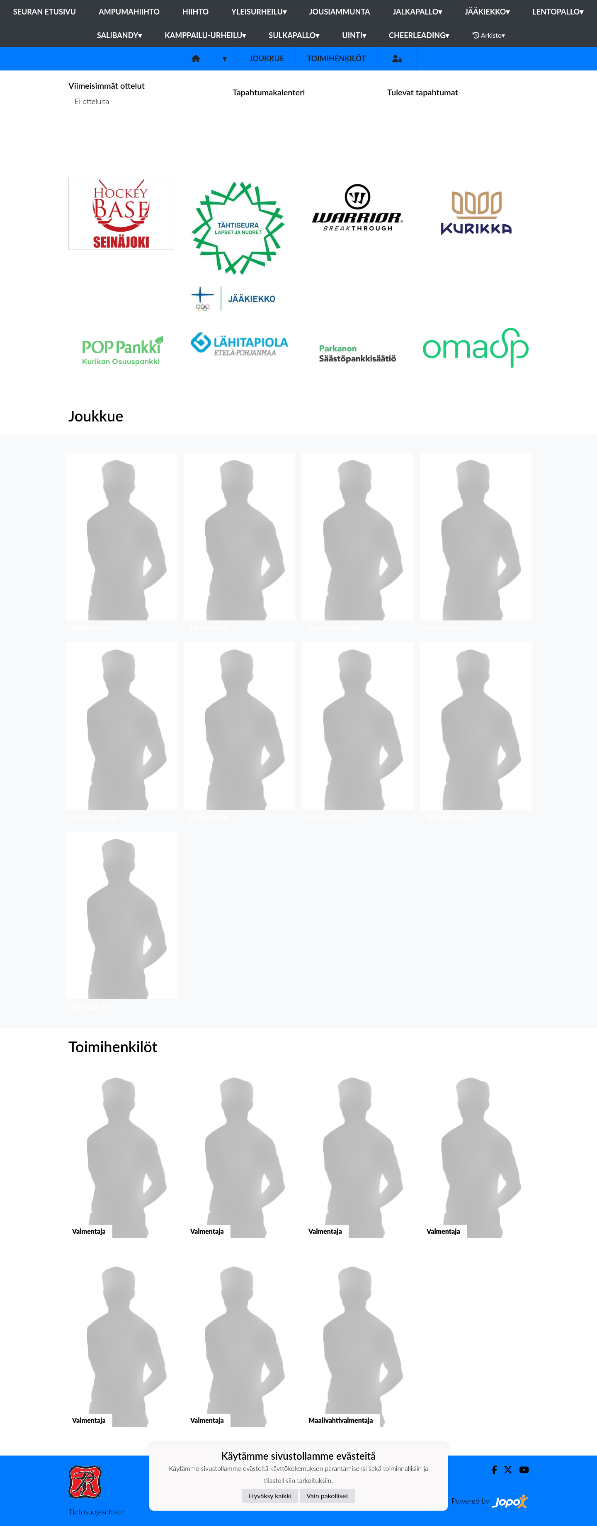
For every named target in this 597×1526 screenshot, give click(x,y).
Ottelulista (89, 133)
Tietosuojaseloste (96, 1511)
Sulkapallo (294, 35)
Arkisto (489, 35)
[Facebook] (491, 1469)
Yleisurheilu (258, 11)
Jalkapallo (417, 11)
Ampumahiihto (129, 11)
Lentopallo (557, 11)
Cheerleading (419, 35)
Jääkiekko (487, 11)
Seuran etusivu (44, 11)
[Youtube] (520, 1469)
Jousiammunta (339, 11)
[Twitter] (504, 1469)
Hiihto (195, 11)
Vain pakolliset (327, 1495)
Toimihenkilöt (336, 58)
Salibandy (119, 35)
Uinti (354, 35)
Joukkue (266, 58)
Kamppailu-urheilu (205, 35)
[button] (121, 544)
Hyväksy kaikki (270, 1495)
